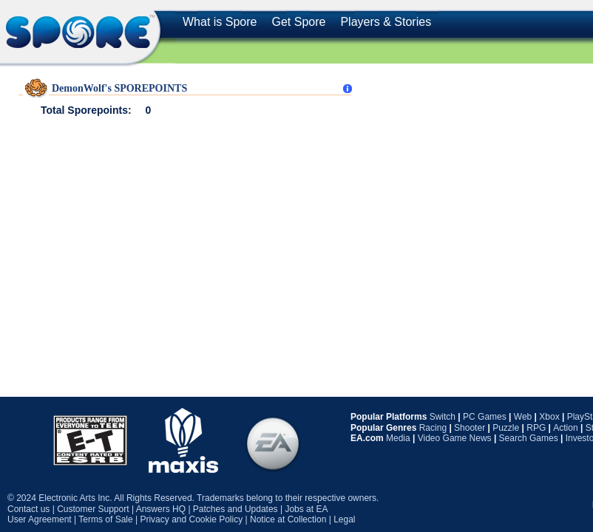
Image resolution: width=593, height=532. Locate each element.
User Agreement (39, 519)
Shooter (469, 428)
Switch (442, 417)
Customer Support (93, 509)
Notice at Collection (288, 519)
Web (523, 417)
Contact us (28, 509)
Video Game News (455, 438)
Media (398, 438)
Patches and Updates (235, 509)
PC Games (484, 417)
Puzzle (505, 428)
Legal (344, 519)
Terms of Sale (105, 519)
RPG (536, 428)
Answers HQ (161, 509)
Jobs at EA (306, 509)
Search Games (528, 438)
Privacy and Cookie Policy (191, 519)
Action (565, 428)
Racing (433, 428)
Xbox (549, 417)
